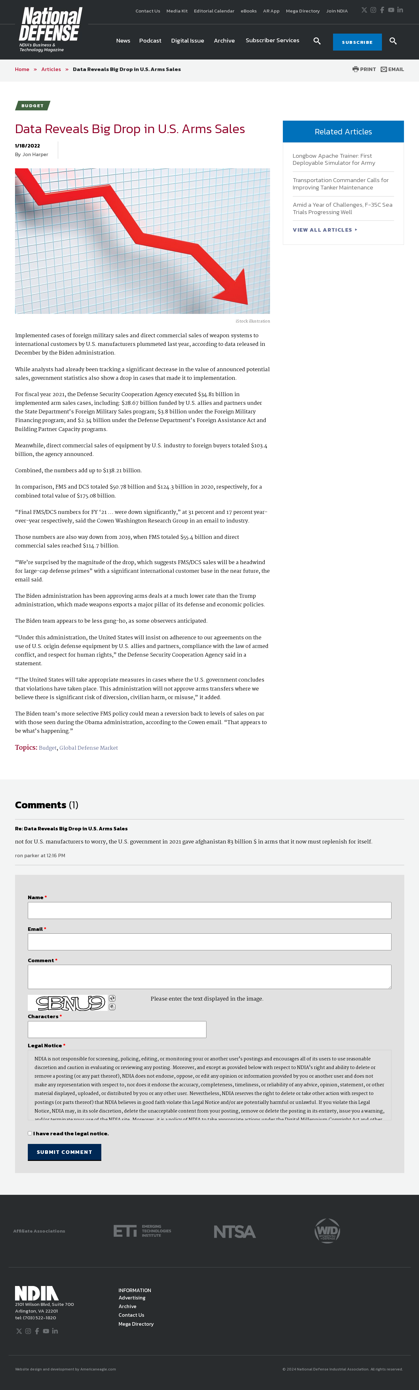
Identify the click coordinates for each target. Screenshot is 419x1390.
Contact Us (148, 10)
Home (22, 69)
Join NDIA (337, 10)
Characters (45, 1016)
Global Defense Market (88, 748)
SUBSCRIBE (357, 42)
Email (392, 69)
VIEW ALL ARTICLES (323, 230)
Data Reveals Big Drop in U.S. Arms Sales (127, 69)
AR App (271, 10)
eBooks (249, 10)
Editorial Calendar (214, 10)
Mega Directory (303, 10)
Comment (43, 960)
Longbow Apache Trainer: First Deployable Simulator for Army (334, 159)
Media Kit (177, 10)
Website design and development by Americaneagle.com (66, 1369)
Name (37, 897)
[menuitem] (123, 42)
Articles (51, 69)
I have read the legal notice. (71, 1133)
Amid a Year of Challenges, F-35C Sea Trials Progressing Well (342, 208)
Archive (127, 1306)
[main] (209, 638)
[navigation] (209, 42)
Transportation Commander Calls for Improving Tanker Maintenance (341, 183)
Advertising (132, 1297)
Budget (48, 748)
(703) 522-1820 (39, 1317)
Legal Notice (47, 1045)
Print (364, 69)
